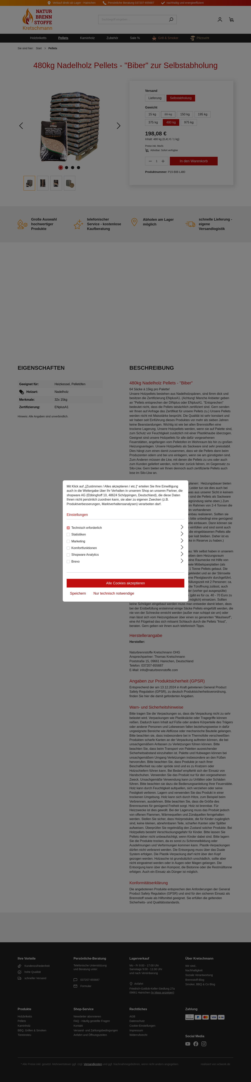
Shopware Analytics (85, 554)
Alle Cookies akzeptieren (125, 583)
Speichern (78, 593)
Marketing (78, 541)
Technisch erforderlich (86, 527)
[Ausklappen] (182, 527)
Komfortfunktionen (84, 548)
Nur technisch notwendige (114, 593)
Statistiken (78, 534)
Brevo (75, 561)
